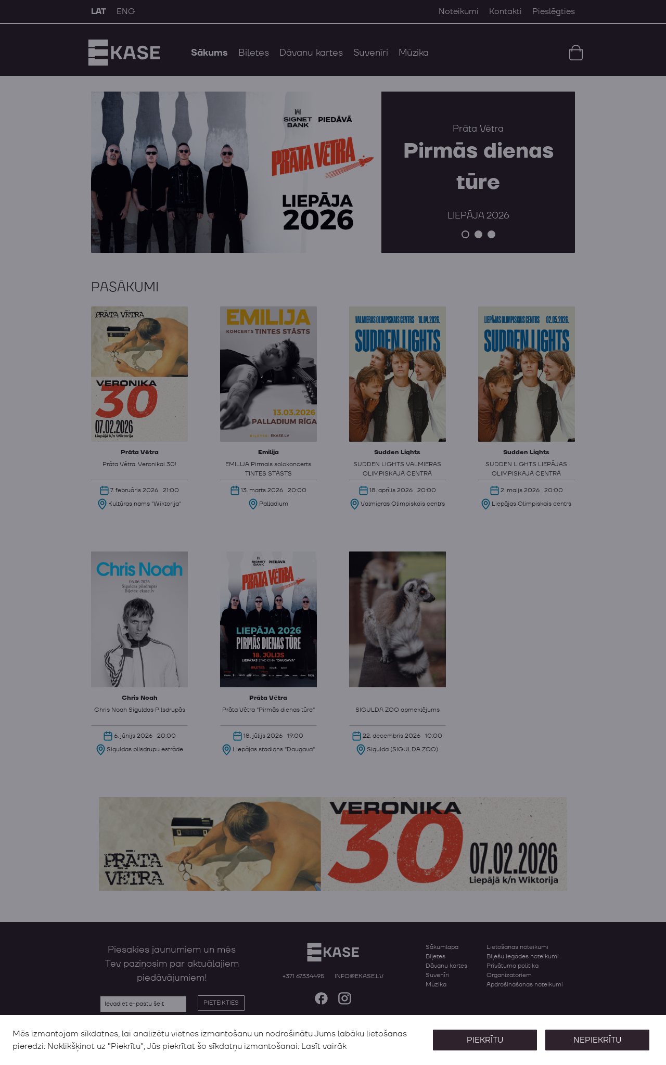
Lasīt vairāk (324, 1046)
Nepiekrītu (597, 1040)
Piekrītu (485, 1040)
